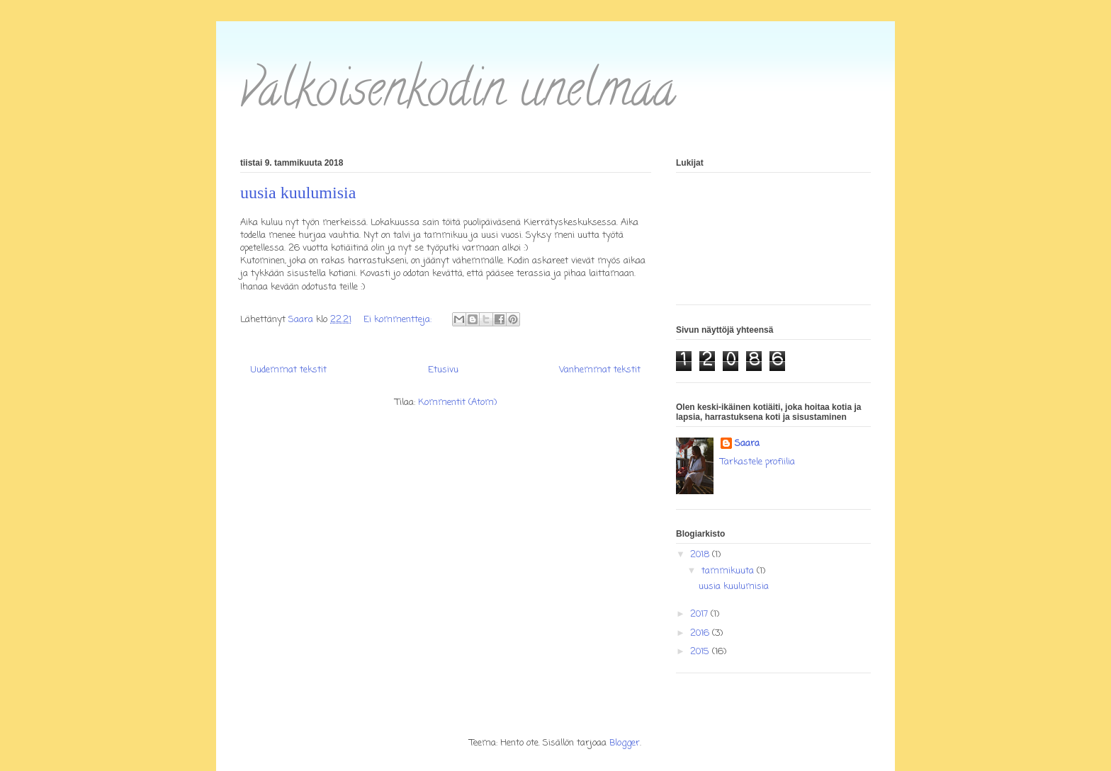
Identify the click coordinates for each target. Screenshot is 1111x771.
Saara (747, 444)
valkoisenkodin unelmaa (457, 94)
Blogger (624, 743)
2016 (701, 633)
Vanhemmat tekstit (600, 370)
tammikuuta (729, 571)
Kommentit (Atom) (457, 402)
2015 (701, 651)
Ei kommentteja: (398, 319)
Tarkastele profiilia (758, 462)
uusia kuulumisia (298, 192)
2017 (700, 614)
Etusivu (443, 370)
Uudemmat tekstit (289, 370)
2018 (701, 554)
